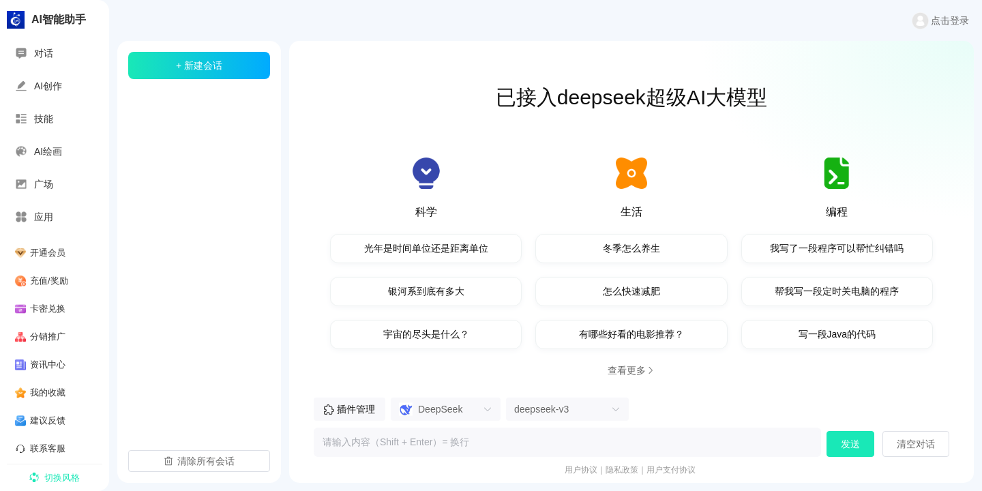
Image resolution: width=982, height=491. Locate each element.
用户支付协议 (671, 470)
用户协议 (581, 470)
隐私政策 (622, 470)
